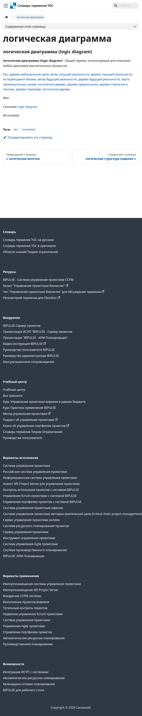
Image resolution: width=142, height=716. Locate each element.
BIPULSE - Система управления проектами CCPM (38, 280)
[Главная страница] (6, 17)
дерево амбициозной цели (29, 74)
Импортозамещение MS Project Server (30, 590)
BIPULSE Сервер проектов (21, 326)
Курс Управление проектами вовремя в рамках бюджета (44, 402)
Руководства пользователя (22, 438)
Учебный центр (14, 390)
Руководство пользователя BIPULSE (29, 350)
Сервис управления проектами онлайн (31, 520)
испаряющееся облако (19, 79)
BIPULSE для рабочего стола (23, 690)
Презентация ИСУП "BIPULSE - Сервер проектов (37, 332)
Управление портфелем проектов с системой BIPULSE (42, 502)
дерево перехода (28, 89)
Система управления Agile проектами (30, 544)
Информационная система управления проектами (40, 478)
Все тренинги (12, 396)
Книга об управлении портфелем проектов (36, 426)
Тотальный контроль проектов (25, 608)
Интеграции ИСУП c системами (26, 672)
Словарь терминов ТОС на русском (28, 240)
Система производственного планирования (35, 550)
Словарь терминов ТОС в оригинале (29, 246)
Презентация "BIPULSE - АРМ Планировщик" (35, 338)
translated (28, 129)
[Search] (125, 6)
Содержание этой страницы (25, 26)
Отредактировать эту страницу (27, 137)
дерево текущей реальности (111, 74)
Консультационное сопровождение (28, 362)
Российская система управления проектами (35, 472)
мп (16, 129)
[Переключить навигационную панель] (6, 5)
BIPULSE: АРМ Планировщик (23, 556)
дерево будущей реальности (99, 79)
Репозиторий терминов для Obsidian (31, 298)
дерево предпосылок (82, 84)
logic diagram (27, 107)
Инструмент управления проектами (29, 538)
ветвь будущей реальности (57, 79)
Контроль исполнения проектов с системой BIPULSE (41, 490)
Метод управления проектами (27, 414)
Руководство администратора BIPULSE (31, 356)
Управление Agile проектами (24, 626)
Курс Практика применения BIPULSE (29, 408)
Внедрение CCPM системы (22, 596)
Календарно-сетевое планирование (29, 684)
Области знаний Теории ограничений (30, 252)
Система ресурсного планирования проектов (36, 526)
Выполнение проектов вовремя (26, 602)
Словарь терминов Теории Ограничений (32, 432)
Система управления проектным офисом (33, 508)
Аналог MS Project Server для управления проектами (41, 484)
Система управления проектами (26, 466)
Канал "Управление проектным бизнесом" (35, 286)
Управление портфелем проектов (27, 632)
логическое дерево (52, 84)
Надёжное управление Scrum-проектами (33, 614)
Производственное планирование (28, 644)
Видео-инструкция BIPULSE (24, 344)
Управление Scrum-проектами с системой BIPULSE (40, 496)
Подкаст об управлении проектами (30, 420)
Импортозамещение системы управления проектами (42, 584)
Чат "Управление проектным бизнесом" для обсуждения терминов (53, 292)
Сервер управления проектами (25, 532)
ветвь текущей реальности (69, 74)
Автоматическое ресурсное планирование (34, 638)
